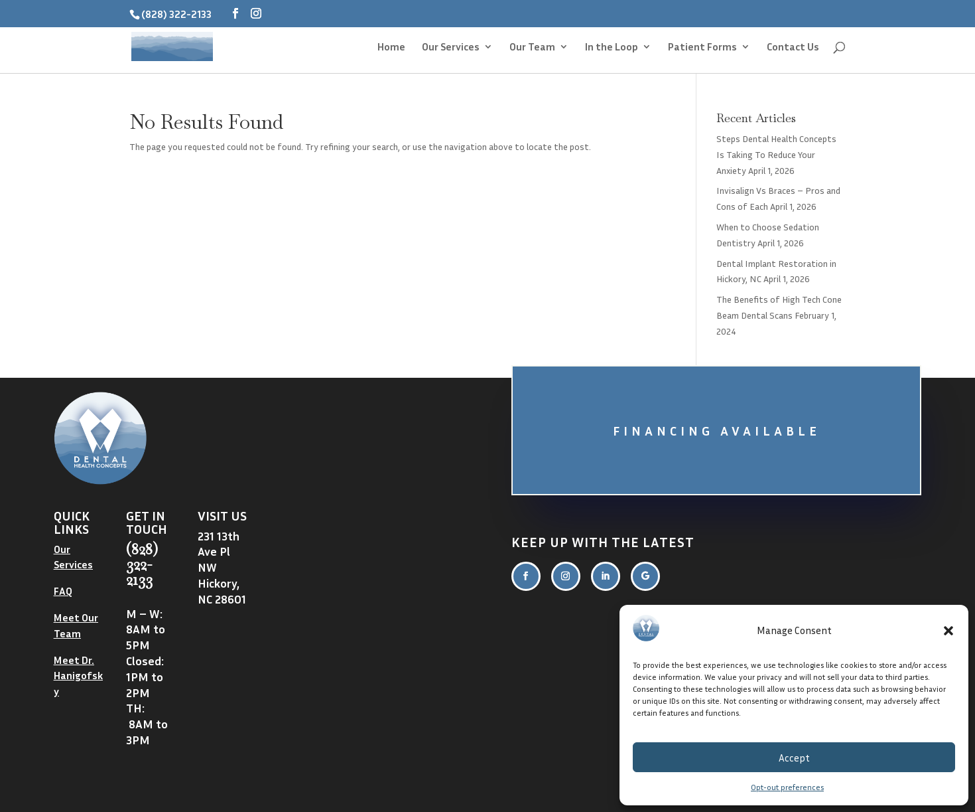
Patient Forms (702, 47)
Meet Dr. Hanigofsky (78, 675)
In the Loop (611, 47)
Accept (794, 758)
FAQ (63, 591)
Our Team (532, 47)
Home (391, 47)
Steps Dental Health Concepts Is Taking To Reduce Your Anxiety (776, 154)
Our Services (451, 47)
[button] (948, 630)
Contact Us (793, 47)
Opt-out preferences (787, 787)
